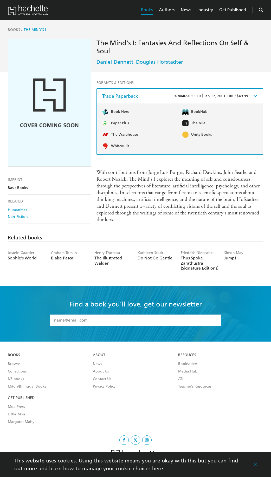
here (157, 468)
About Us (101, 371)
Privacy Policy (104, 386)
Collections (17, 371)
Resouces (187, 355)
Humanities (17, 210)
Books (147, 9)
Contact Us (102, 379)
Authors (167, 9)
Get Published (232, 9)
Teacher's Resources (194, 386)
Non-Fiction (18, 216)
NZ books (16, 379)
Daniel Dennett (114, 62)
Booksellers (187, 364)
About (99, 355)
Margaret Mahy (21, 422)
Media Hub (187, 371)
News (186, 9)
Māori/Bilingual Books (27, 386)
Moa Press (16, 407)
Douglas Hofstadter (159, 62)
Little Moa (16, 414)
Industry (205, 9)
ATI (180, 379)
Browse (14, 364)
